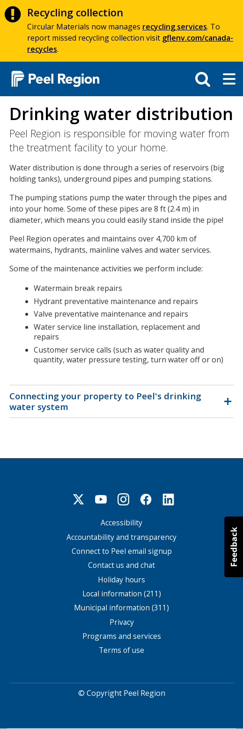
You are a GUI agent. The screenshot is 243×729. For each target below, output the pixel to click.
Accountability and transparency (121, 537)
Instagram (123, 499)
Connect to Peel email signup (122, 551)
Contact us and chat (121, 565)
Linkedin (168, 499)
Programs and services (121, 636)
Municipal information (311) (121, 608)
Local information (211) (121, 594)
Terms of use (121, 650)
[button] (233, 547)
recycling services (174, 26)
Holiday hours (121, 580)
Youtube (101, 499)
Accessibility (121, 523)
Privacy (122, 622)
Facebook (146, 499)
